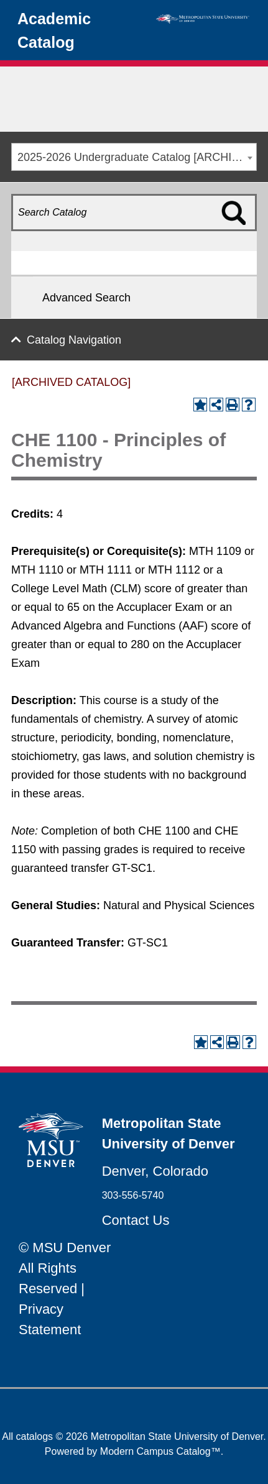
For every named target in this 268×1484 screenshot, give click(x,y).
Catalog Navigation (74, 340)
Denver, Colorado (155, 1171)
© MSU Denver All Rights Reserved (65, 1268)
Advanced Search (86, 297)
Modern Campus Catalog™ (160, 1451)
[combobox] (134, 157)
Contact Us (136, 1220)
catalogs (34, 1436)
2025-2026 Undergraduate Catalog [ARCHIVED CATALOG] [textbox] (136, 157)
